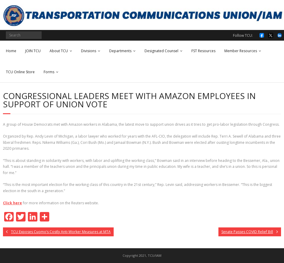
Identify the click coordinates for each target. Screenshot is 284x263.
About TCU (59, 50)
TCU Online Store (20, 71)
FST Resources (203, 50)
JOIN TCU (33, 50)
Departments (120, 50)
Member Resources (240, 50)
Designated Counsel (161, 50)
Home (11, 50)
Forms (49, 71)
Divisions (88, 50)
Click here (12, 202)
